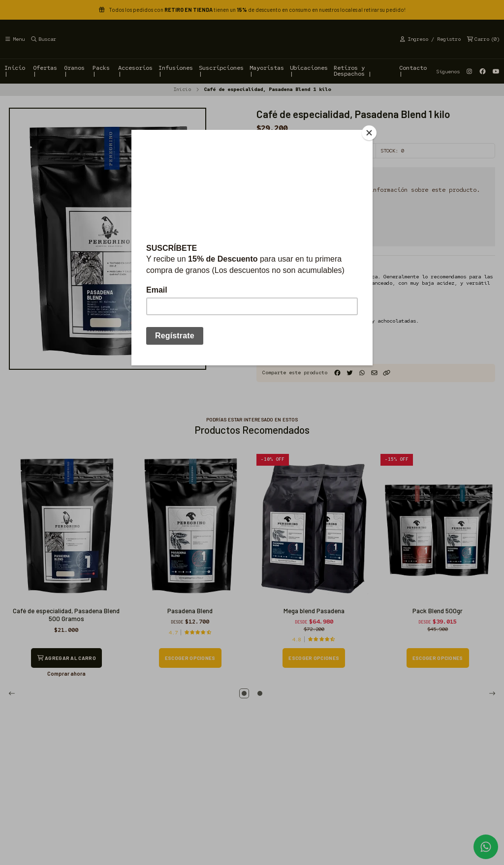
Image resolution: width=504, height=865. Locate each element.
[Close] (370, 132)
